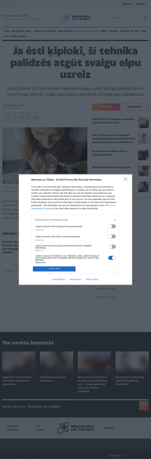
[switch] (112, 226)
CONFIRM (54, 269)
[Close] (126, 180)
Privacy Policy (92, 279)
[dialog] (75, 229)
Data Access (75, 279)
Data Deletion (58, 279)
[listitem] (75, 219)
